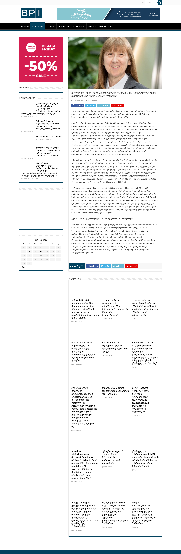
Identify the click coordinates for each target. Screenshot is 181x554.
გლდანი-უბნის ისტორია (49, 136)
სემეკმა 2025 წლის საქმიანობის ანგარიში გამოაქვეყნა (115, 391)
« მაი (23, 267)
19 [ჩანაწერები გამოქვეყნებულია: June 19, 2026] (47, 255)
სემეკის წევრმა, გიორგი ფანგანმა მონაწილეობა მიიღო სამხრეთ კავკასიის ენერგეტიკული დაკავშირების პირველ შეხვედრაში (85, 309)
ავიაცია (92, 26)
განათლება (79, 26)
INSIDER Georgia (106, 26)
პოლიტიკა (63, 26)
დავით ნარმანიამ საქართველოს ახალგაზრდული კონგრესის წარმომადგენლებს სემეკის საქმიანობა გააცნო (83, 351)
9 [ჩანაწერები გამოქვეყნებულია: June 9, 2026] (29, 251)
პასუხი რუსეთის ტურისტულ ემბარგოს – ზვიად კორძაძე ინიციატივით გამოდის (48, 125)
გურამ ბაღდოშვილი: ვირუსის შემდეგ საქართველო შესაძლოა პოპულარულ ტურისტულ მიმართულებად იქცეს (41, 108)
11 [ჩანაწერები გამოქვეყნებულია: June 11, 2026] (41, 251)
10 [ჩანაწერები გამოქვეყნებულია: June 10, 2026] (35, 251)
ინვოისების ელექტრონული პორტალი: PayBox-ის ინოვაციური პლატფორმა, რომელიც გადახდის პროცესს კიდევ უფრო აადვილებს (39, 169)
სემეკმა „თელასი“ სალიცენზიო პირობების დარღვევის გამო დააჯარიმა (112, 457)
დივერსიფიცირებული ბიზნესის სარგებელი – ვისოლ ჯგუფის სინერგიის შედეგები (48, 152)
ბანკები (51, 26)
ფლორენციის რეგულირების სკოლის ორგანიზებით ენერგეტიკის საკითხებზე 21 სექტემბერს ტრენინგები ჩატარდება (140, 400)
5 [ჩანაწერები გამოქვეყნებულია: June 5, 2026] (46, 247)
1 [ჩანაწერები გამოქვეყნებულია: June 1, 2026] (23, 247)
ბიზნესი (25, 26)
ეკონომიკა (38, 26)
